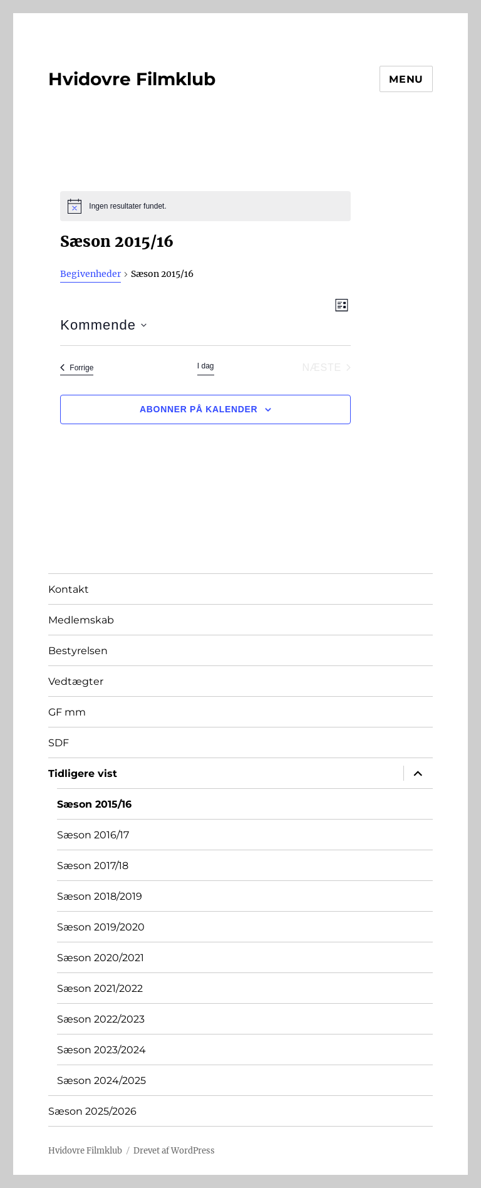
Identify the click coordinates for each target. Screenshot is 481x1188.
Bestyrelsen (78, 651)
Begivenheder (90, 273)
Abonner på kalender (198, 409)
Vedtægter (75, 681)
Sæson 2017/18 (92, 866)
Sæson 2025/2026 (92, 1111)
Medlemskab (81, 620)
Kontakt (68, 589)
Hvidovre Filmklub (131, 79)
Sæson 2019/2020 (101, 927)
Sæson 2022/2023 (101, 1019)
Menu (406, 79)
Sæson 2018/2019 (99, 896)
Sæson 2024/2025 (101, 1080)
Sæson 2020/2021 (100, 958)
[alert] (205, 206)
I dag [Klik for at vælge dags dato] (205, 366)
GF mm (67, 712)
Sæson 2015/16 (94, 804)
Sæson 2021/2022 (100, 988)
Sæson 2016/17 (93, 835)
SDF (58, 743)
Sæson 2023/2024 (101, 1050)
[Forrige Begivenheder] (76, 368)
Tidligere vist (82, 773)
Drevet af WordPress (174, 1150)
